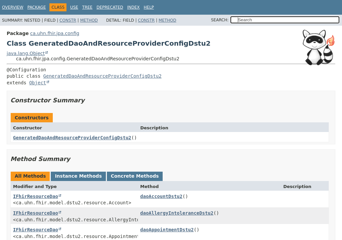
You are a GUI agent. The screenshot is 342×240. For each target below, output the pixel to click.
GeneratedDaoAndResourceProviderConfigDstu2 (102, 76)
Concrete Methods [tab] (135, 176)
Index (133, 7)
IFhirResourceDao (35, 196)
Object (37, 82)
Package (36, 7)
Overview (12, 7)
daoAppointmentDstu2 (167, 229)
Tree (87, 7)
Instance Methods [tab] (78, 176)
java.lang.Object (26, 53)
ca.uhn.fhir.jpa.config (54, 33)
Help (149, 7)
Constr (67, 20)
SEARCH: (220, 20)
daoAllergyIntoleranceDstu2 (176, 213)
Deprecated (110, 7)
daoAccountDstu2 (161, 196)
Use (74, 7)
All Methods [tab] (30, 176)
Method (89, 20)
